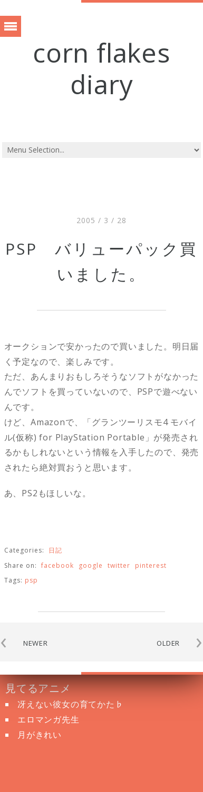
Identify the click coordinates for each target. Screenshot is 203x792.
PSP (31, 580)
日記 (55, 550)
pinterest (151, 565)
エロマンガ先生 (48, 719)
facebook (57, 565)
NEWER (35, 643)
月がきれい (39, 734)
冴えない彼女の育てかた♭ (70, 704)
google (91, 565)
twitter (119, 565)
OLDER (168, 643)
